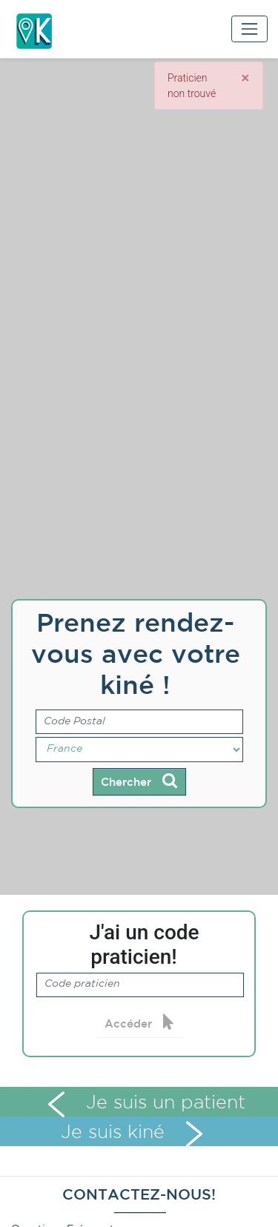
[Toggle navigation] (249, 29)
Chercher (139, 781)
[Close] (245, 77)
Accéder (139, 1022)
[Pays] (139, 749)
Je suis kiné (132, 1133)
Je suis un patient (146, 1103)
